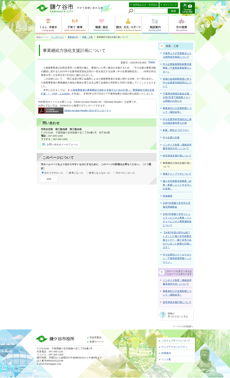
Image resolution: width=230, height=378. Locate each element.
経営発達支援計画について (177, 302)
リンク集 (166, 359)
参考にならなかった (100, 173)
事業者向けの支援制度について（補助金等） (177, 293)
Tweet (151, 62)
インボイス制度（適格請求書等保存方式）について (177, 282)
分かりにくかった (125, 173)
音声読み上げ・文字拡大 (145, 5)
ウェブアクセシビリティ (174, 347)
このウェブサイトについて (175, 340)
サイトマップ (170, 5)
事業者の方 (73, 37)
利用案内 (166, 353)
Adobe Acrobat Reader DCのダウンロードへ (74, 110)
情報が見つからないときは (178, 315)
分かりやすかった (53, 173)
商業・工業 (87, 37)
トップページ (57, 37)
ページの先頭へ (184, 326)
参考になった (76, 173)
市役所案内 (95, 337)
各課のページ (96, 341)
